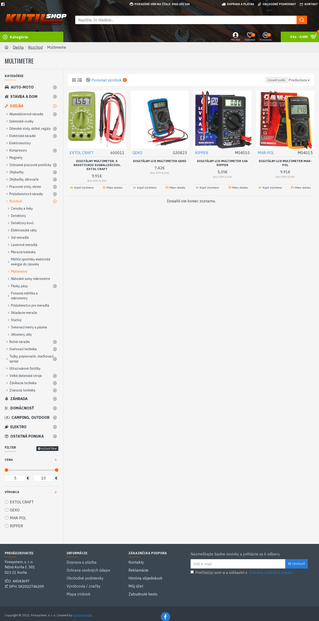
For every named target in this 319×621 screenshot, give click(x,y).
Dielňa (18, 47)
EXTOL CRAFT (82, 152)
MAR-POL (266, 152)
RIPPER (201, 152)
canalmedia (83, 608)
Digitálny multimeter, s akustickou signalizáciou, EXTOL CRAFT (97, 165)
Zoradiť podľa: (266, 80)
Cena (9, 460)
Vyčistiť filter (49, 448)
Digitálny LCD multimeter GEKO (159, 161)
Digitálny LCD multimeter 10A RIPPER (222, 163)
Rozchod (35, 47)
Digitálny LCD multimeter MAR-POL (285, 163)
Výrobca (12, 492)
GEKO (138, 152)
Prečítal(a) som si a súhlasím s (242, 572)
